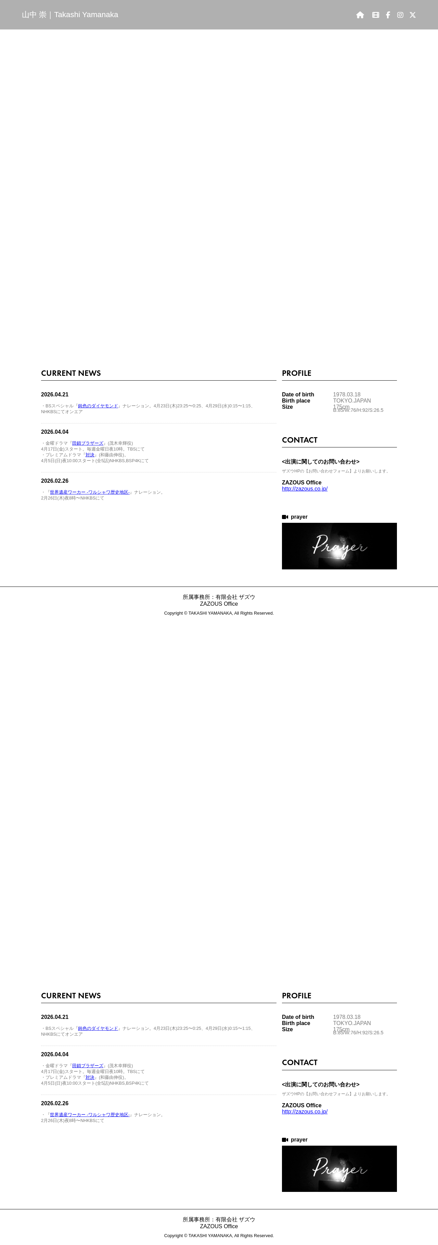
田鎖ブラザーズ (87, 443)
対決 (90, 454)
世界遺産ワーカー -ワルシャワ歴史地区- (90, 492)
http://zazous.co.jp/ (304, 489)
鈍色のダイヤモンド (98, 405)
